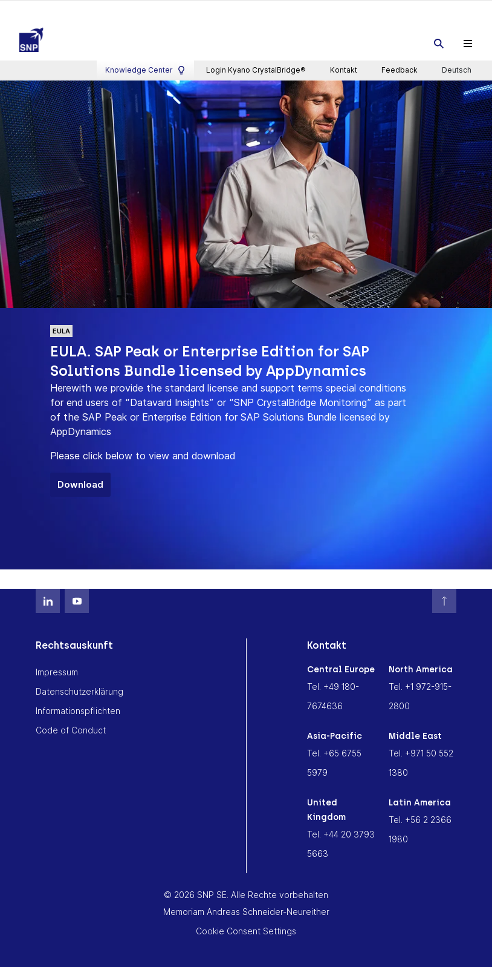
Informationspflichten (78, 708)
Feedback (399, 9)
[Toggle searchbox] (438, 41)
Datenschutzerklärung (79, 688)
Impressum (57, 669)
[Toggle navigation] (467, 41)
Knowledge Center (145, 9)
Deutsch (457, 9)
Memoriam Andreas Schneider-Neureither (246, 908)
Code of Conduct (71, 727)
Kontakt (343, 9)
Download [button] (80, 481)
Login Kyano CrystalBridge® (256, 9)
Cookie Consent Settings (246, 928)
